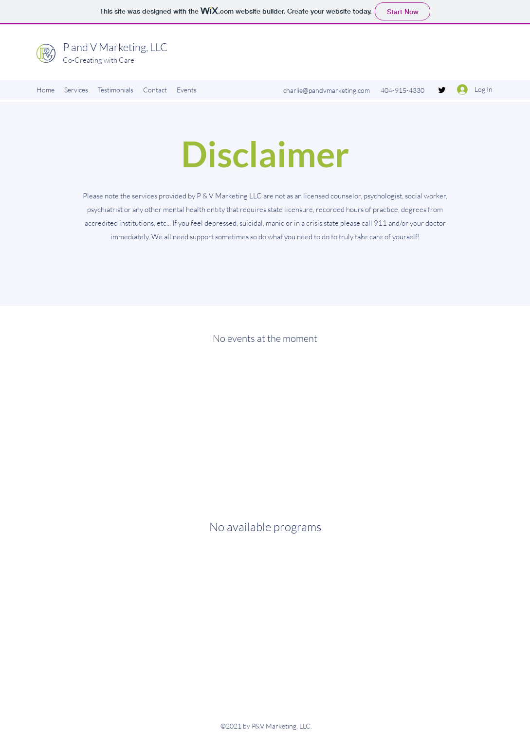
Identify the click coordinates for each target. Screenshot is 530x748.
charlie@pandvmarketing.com (326, 90)
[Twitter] (442, 90)
